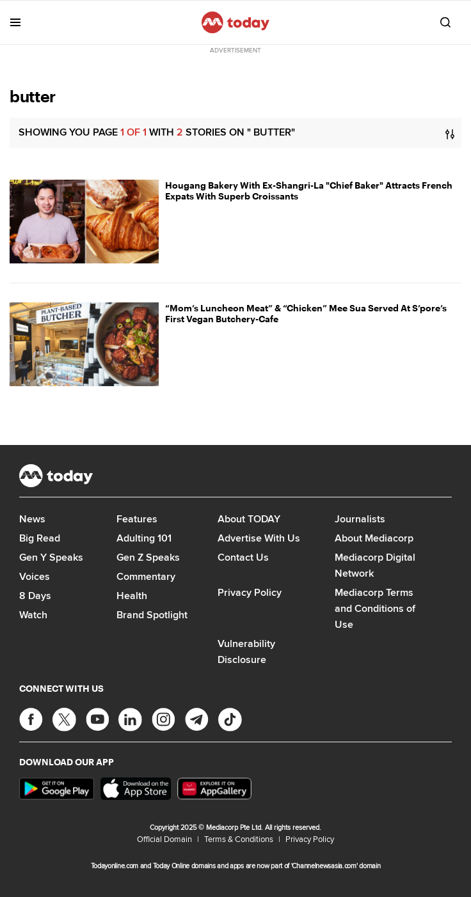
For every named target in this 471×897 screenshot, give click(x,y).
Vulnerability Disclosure (246, 651)
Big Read (39, 538)
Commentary (145, 576)
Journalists (360, 518)
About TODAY (249, 518)
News (32, 518)
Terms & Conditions (238, 839)
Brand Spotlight (152, 614)
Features (136, 518)
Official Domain (164, 839)
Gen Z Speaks (148, 557)
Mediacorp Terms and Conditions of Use (375, 608)
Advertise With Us (259, 538)
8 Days (35, 595)
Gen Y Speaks (51, 557)
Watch (33, 614)
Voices (34, 576)
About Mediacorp (374, 538)
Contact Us (243, 557)
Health (131, 595)
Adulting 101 (144, 538)
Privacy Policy (250, 592)
